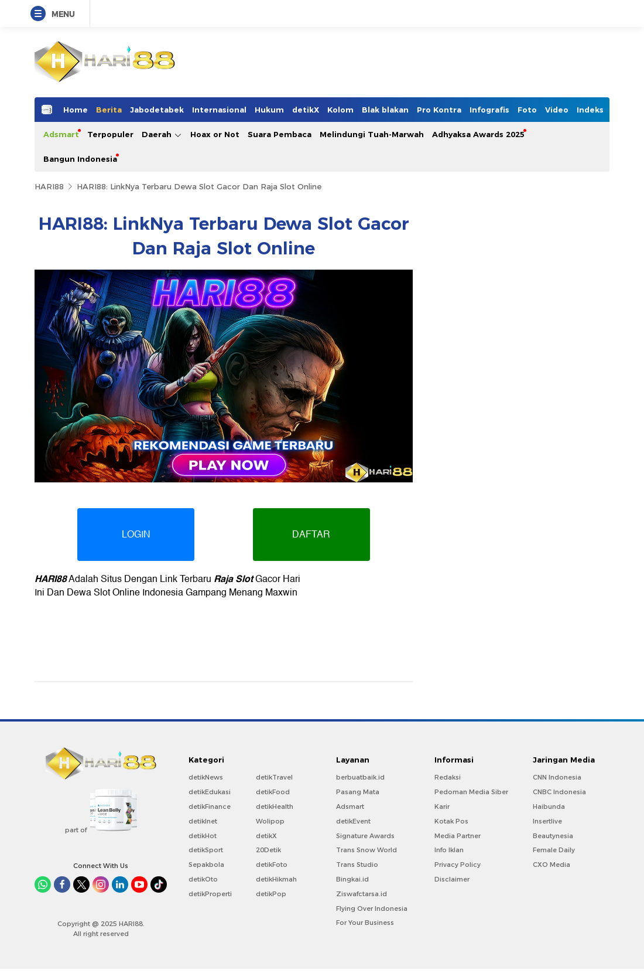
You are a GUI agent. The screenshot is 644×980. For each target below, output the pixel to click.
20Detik (268, 850)
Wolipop (270, 821)
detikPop (271, 894)
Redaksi (447, 777)
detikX (305, 109)
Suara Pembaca (279, 134)
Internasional (219, 109)
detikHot (203, 836)
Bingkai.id (352, 879)
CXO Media (551, 864)
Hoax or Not (214, 134)
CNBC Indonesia (559, 792)
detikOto (203, 879)
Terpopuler (110, 134)
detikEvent (353, 821)
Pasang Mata (357, 792)
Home (75, 109)
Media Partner (457, 836)
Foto (527, 109)
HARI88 (49, 186)
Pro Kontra (439, 109)
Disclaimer (452, 879)
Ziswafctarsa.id (361, 894)
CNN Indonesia (557, 777)
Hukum (269, 109)
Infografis (489, 109)
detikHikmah (276, 879)
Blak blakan (385, 109)
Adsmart (61, 134)
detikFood (273, 792)
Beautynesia (553, 836)
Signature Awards (365, 836)
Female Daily (554, 850)
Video (556, 109)
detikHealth (274, 806)
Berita (109, 109)
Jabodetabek (157, 109)
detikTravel (274, 777)
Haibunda (549, 806)
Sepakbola (206, 864)
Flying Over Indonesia (371, 908)
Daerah (162, 134)
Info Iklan (449, 850)
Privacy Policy (457, 864)
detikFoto (271, 864)
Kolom (340, 109)
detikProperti (210, 894)
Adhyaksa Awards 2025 (478, 134)
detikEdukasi (210, 792)
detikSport (206, 850)
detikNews (206, 777)
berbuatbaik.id (360, 777)
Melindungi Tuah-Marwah (372, 134)
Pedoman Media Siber (471, 792)
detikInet (203, 821)
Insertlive (547, 821)
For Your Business (365, 922)
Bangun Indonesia (80, 159)
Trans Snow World (366, 850)
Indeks (590, 109)
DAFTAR (312, 534)
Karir (442, 806)
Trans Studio (357, 864)
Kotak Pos (451, 821)
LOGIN (136, 534)
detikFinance (210, 806)
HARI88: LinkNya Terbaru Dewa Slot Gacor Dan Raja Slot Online (199, 186)
